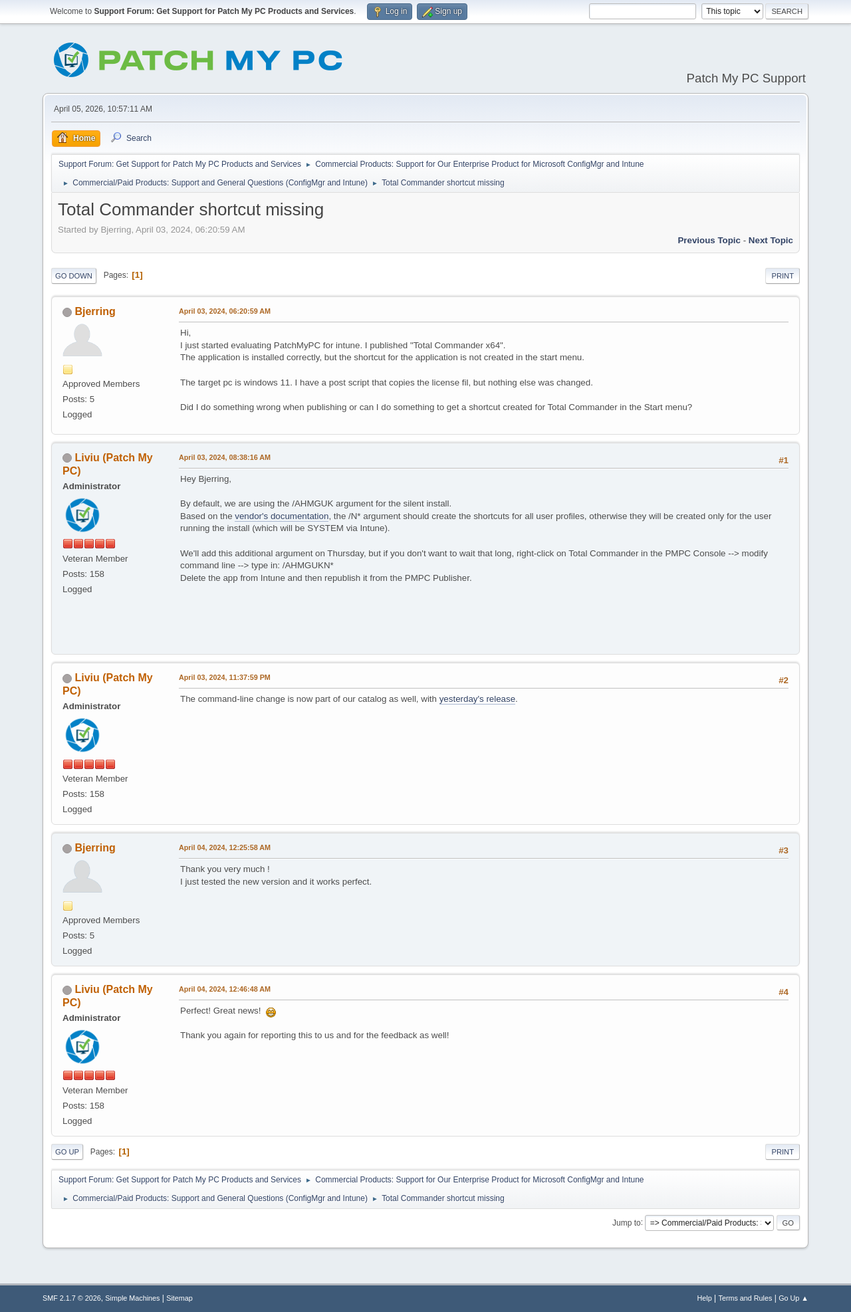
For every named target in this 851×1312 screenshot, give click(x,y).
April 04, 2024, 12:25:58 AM (225, 847)
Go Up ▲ (793, 1298)
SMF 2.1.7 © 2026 (72, 1298)
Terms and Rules (746, 1298)
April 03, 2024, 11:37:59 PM (225, 677)
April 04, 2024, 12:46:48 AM (225, 989)
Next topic (771, 240)
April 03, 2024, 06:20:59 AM (225, 311)
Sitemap (179, 1298)
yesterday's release (477, 699)
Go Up (67, 1152)
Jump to (626, 1222)
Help (704, 1298)
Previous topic (709, 240)
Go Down (73, 276)
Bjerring (94, 311)
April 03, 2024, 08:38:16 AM (225, 457)
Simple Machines (132, 1298)
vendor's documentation (281, 516)
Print (782, 276)
